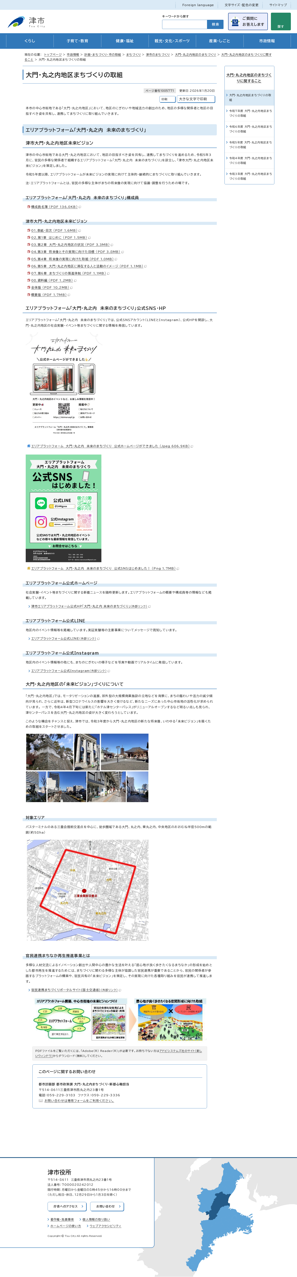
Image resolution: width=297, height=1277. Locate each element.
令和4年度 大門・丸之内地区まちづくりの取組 (250, 160)
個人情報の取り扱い (96, 1219)
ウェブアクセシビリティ (105, 1226)
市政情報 (267, 41)
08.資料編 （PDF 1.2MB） (53, 280)
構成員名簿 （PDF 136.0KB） (56, 206)
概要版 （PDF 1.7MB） (50, 294)
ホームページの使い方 (65, 1226)
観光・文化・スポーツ (172, 41)
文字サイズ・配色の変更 (242, 5)
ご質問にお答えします (253, 21)
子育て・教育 (77, 41)
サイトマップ (278, 5)
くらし (30, 41)
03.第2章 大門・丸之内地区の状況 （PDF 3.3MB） (72, 244)
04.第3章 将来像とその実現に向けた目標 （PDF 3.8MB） (77, 251)
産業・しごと (219, 41)
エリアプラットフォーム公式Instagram (70, 670)
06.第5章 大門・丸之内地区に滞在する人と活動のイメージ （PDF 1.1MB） (89, 266)
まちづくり (133, 54)
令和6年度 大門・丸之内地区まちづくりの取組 (250, 129)
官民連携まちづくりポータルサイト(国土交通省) (76, 990)
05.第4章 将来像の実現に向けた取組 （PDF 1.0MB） (74, 259)
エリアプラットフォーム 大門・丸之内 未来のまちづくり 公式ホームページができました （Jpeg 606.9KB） (112, 446)
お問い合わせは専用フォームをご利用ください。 (79, 1100)
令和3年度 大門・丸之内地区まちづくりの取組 (250, 176)
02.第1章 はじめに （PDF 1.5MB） (61, 237)
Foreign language (198, 5)
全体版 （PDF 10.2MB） (52, 287)
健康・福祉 (125, 41)
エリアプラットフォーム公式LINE (65, 638)
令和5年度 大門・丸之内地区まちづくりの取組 (250, 144)
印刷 (164, 99)
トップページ (53, 54)
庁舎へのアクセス (66, 1206)
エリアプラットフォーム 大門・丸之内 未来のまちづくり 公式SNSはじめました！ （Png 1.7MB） (105, 568)
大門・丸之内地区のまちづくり (195, 54)
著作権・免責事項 (62, 1219)
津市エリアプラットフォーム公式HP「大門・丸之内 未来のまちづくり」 (91, 606)
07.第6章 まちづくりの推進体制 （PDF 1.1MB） (70, 273)
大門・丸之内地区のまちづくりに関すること (249, 78)
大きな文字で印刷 (193, 99)
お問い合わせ (106, 1206)
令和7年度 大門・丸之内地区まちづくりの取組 (250, 113)
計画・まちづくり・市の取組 (102, 54)
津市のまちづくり (158, 54)
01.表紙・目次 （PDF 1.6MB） (56, 230)
